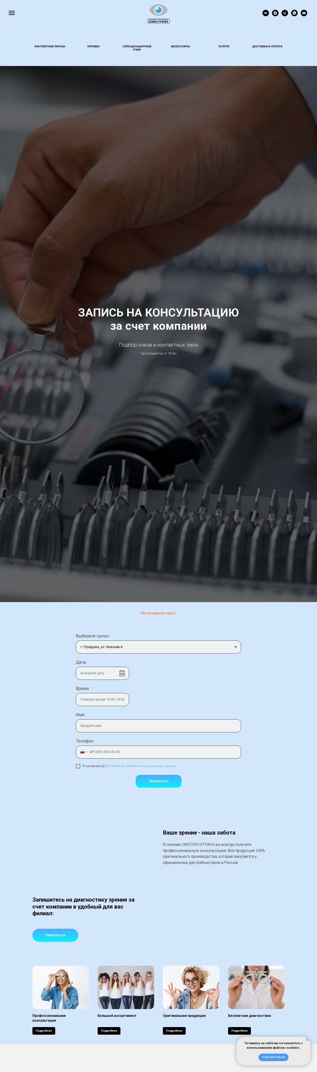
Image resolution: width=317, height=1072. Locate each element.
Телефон (85, 741)
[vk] (265, 15)
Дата (81, 662)
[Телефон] (285, 15)
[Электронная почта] (304, 15)
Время (82, 688)
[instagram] (275, 15)
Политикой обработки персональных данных (142, 766)
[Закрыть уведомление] (307, 1040)
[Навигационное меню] (12, 13)
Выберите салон (92, 636)
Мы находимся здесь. (158, 613)
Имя (80, 714)
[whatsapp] (294, 15)
